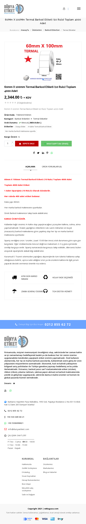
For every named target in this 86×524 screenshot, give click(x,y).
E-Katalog (26, 472)
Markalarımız (48, 468)
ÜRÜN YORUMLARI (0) (52, 166)
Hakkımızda (26, 464)
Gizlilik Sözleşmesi (29, 468)
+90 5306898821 (16, 423)
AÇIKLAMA (30, 166)
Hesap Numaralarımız (31, 480)
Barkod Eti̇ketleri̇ (22, 118)
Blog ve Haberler (50, 472)
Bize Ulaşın (26, 484)
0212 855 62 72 (58, 324)
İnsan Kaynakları (29, 476)
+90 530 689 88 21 (15, 417)
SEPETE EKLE (26, 143)
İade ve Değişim (28, 494)
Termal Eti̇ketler (40, 118)
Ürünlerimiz (48, 464)
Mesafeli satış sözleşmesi (27, 489)
